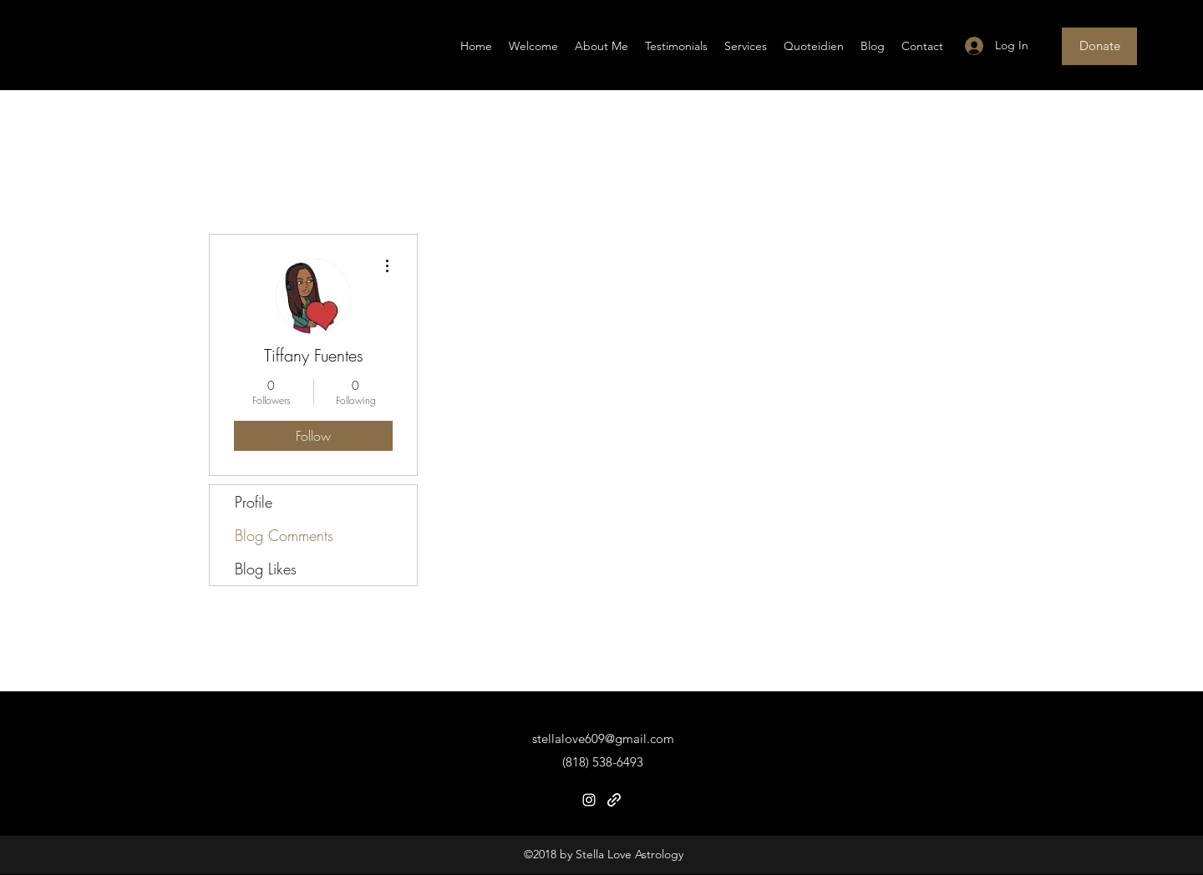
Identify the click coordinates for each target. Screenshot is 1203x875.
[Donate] (1099, 46)
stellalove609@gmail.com (603, 738)
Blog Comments (284, 535)
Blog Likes (266, 569)
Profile (253, 502)
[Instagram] (589, 800)
